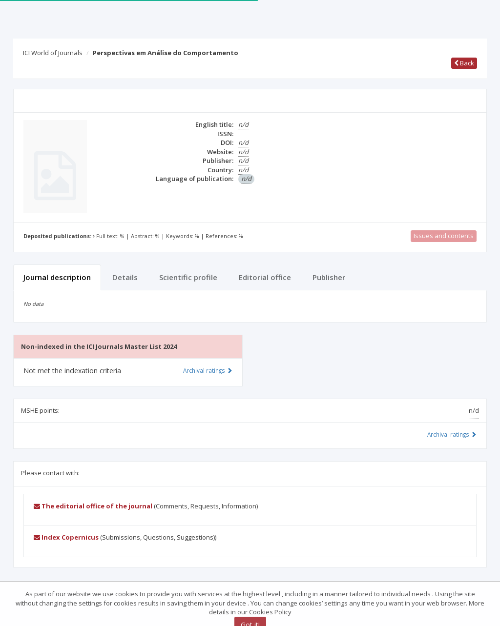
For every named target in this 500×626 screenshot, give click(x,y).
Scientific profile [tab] (188, 277)
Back (464, 63)
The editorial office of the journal (93, 506)
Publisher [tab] (328, 277)
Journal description (57, 277)
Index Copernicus (66, 537)
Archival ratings (452, 434)
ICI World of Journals (53, 52)
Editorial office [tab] (265, 277)
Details (125, 277)
